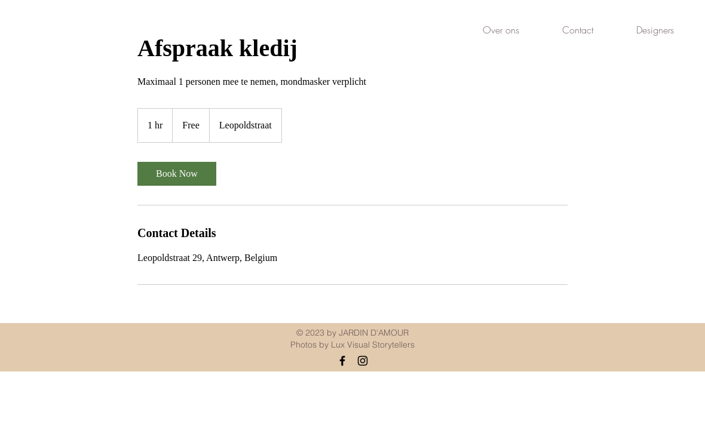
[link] (176, 174)
